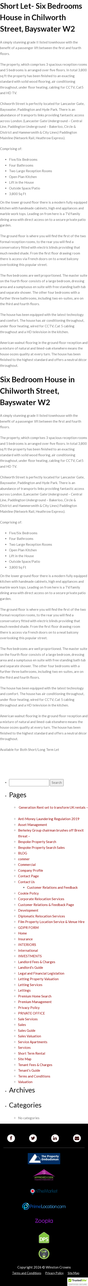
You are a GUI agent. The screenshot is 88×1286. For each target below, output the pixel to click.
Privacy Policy (29, 1008)
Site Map (24, 1059)
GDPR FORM (28, 927)
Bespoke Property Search (37, 842)
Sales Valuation (29, 1036)
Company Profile (30, 870)
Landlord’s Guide (30, 967)
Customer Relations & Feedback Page (46, 905)
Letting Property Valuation (38, 979)
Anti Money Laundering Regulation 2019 (48, 819)
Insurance (25, 939)
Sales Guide (26, 1030)
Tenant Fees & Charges (35, 1065)
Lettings (24, 990)
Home (22, 933)
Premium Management (35, 1002)
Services (24, 1047)
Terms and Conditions (34, 1076)
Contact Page (28, 876)
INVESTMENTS (30, 956)
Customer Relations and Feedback (52, 887)
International (28, 950)
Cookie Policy (28, 893)
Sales (22, 1025)
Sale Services (28, 1019)
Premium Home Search (34, 996)
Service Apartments (32, 1042)
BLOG (22, 853)
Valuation (25, 1082)
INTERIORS (27, 945)
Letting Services (30, 985)
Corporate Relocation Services (41, 899)
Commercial (27, 864)
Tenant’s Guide (29, 1070)
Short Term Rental (31, 1053)
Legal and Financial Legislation (41, 973)
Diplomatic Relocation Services (41, 916)
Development (28, 910)
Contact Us (26, 882)
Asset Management (32, 825)
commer (24, 859)
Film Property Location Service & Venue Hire (51, 922)
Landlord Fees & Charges (36, 962)
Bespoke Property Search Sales (41, 847)
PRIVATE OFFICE (31, 1013)
